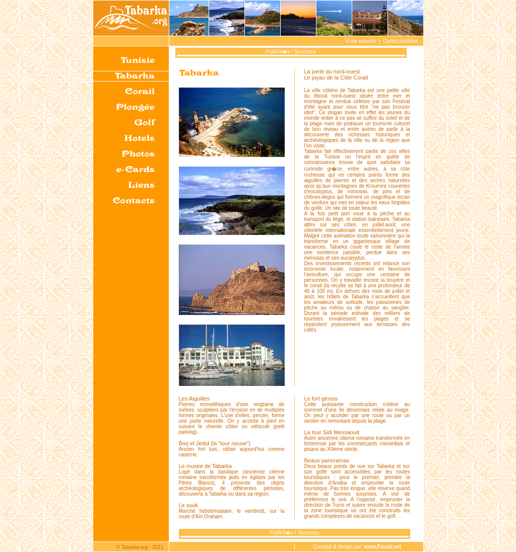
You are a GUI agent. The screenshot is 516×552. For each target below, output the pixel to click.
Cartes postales (400, 41)
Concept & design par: (357, 546)
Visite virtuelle (360, 41)
